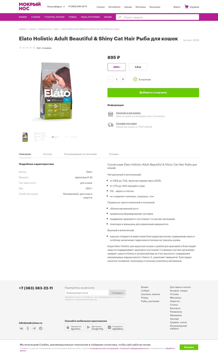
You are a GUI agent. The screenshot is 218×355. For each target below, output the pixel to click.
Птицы (72, 17)
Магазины (141, 6)
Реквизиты (176, 312)
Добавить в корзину (153, 92)
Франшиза (154, 6)
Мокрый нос (30, 6)
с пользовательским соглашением (104, 348)
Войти (177, 6)
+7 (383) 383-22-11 (77, 7)
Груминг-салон (178, 322)
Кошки (23, 17)
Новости (175, 301)
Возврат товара (178, 291)
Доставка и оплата (180, 287)
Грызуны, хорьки (54, 17)
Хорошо (189, 347)
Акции (108, 17)
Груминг (100, 6)
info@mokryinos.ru (30, 323)
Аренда (128, 6)
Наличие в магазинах (128, 112)
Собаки (35, 17)
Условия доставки (126, 123)
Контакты (175, 308)
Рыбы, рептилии (90, 17)
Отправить (117, 292)
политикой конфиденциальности (134, 348)
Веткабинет (115, 6)
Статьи (174, 305)
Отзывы (174, 294)
